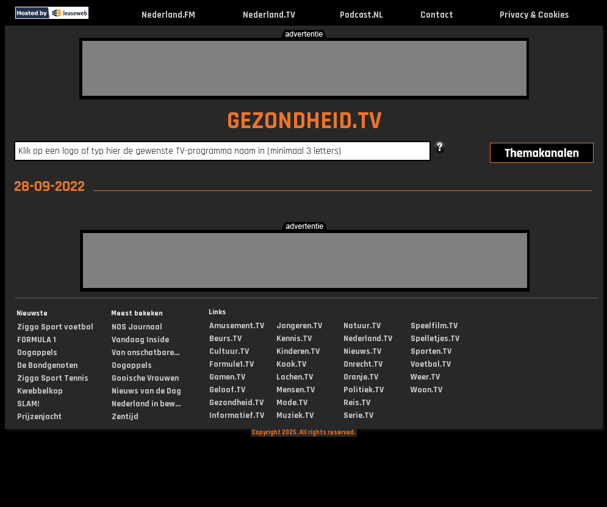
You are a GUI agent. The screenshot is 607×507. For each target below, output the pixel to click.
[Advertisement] (304, 68)
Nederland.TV (269, 15)
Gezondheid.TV (236, 402)
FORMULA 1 (36, 339)
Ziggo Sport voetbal (55, 327)
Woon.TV (426, 389)
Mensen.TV (295, 389)
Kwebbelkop (40, 391)
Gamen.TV (227, 377)
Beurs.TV (225, 338)
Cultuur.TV (229, 351)
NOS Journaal (137, 327)
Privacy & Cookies (534, 15)
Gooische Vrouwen (145, 378)
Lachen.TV (294, 377)
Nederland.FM (168, 15)
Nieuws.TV (362, 351)
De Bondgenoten (47, 365)
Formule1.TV (231, 364)
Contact (436, 15)
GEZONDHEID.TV (304, 121)
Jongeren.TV (299, 325)
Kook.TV (291, 364)
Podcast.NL (361, 15)
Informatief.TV (236, 415)
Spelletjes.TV (435, 338)
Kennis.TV (294, 338)
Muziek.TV (295, 415)
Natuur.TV (362, 325)
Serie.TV (358, 415)
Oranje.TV (360, 377)
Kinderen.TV (298, 351)
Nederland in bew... (146, 403)
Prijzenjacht (39, 416)
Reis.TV (356, 402)
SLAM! (28, 403)
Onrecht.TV (363, 364)
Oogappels (37, 352)
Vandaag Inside (140, 339)
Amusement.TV (236, 325)
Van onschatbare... (145, 352)
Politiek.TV (363, 389)
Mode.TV (291, 402)
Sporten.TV (431, 351)
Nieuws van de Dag (146, 391)
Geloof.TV (227, 389)
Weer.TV (425, 377)
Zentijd (125, 416)
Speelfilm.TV (434, 325)
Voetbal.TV (431, 364)
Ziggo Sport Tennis (52, 378)
